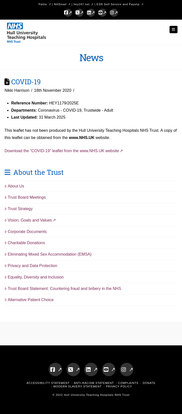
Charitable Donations (24, 243)
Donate (149, 382)
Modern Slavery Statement (77, 386)
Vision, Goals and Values (28, 220)
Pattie (42, 4)
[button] (174, 29)
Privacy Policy (119, 386)
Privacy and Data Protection (30, 266)
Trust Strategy (18, 209)
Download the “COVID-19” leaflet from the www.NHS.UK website (61, 151)
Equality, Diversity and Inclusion (34, 277)
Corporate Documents (25, 232)
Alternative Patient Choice (29, 300)
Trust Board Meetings (25, 197)
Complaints (128, 382)
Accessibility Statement (48, 382)
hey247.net (82, 4)
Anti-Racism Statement (94, 382)
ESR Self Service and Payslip (117, 4)
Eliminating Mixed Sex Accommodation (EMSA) (47, 254)
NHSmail (60, 4)
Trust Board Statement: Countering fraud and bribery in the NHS (62, 288)
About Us (14, 186)
